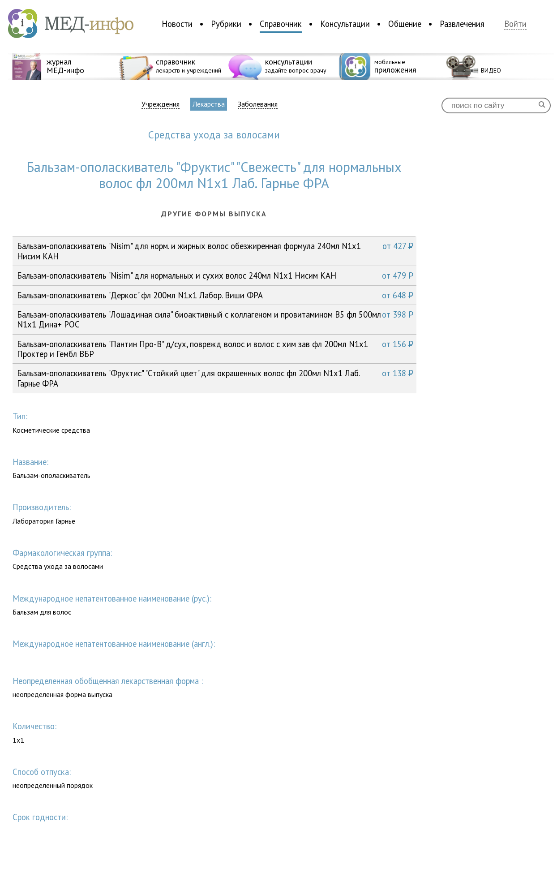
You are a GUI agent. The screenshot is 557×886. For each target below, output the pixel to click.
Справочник (281, 23)
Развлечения (462, 23)
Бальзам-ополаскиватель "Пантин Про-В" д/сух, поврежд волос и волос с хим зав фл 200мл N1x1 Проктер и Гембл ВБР (215, 348)
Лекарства (209, 103)
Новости (177, 23)
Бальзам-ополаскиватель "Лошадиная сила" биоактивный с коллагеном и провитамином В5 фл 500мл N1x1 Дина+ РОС (215, 319)
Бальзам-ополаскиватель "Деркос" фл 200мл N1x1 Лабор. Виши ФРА (215, 295)
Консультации (345, 23)
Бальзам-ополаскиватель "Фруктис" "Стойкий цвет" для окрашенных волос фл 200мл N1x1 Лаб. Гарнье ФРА (215, 377)
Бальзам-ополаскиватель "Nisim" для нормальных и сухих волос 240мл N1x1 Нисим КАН (215, 275)
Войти (515, 24)
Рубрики (226, 23)
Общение (404, 23)
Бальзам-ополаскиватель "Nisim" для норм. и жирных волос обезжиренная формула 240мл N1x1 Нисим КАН (215, 250)
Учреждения (160, 104)
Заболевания (258, 104)
